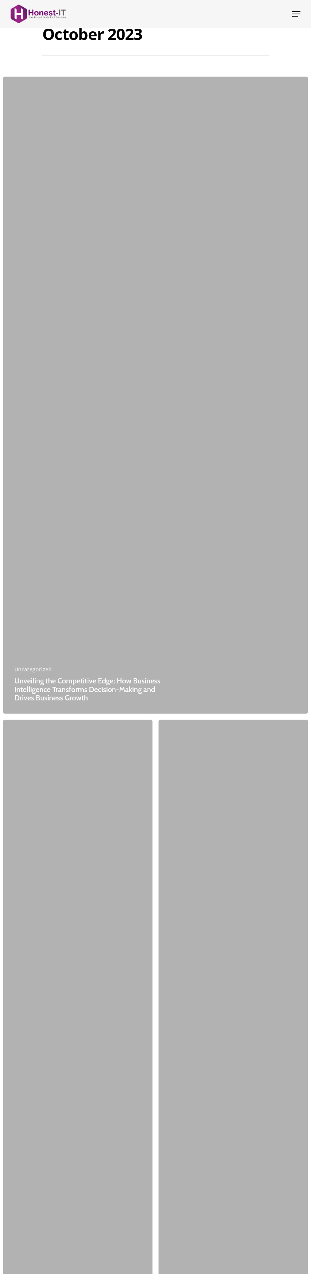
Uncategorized (33, 669)
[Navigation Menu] (296, 14)
